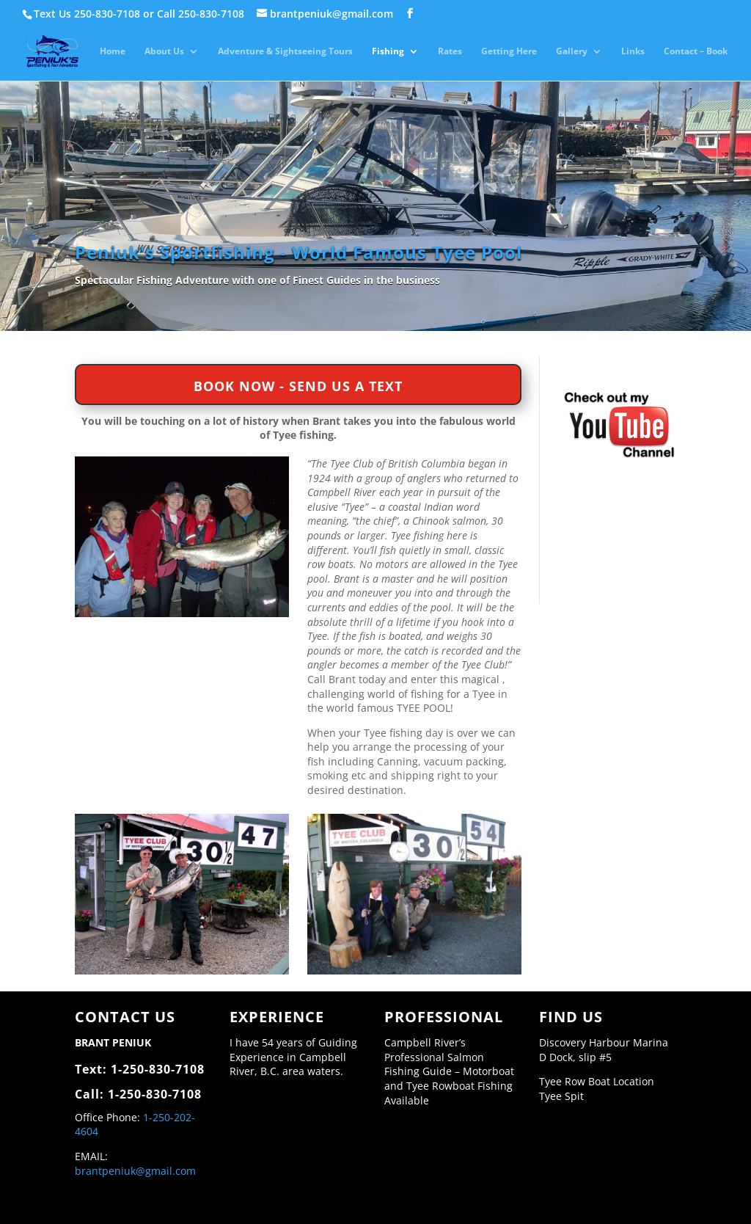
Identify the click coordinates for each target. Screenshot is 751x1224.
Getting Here (509, 51)
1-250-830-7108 (158, 1069)
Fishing (388, 51)
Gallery (571, 51)
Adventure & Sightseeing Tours (285, 51)
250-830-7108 (107, 14)
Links (633, 51)
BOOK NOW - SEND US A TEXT (298, 386)
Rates (450, 51)
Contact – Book (696, 51)
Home (112, 51)
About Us (164, 51)
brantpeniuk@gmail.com (135, 1171)
